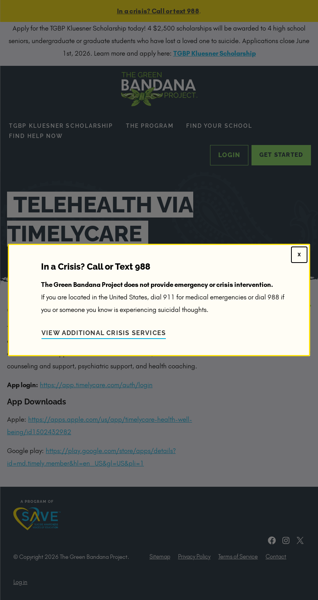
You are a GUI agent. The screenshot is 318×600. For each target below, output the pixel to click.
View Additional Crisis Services (103, 333)
